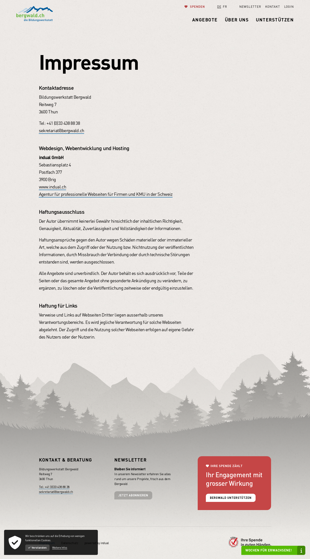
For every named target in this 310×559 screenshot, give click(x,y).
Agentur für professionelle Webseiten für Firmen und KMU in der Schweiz (106, 194)
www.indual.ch (52, 186)
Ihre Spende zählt (227, 466)
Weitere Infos (59, 547)
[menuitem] (244, 6)
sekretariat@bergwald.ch (61, 130)
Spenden (197, 6)
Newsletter (130, 460)
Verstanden (37, 547)
